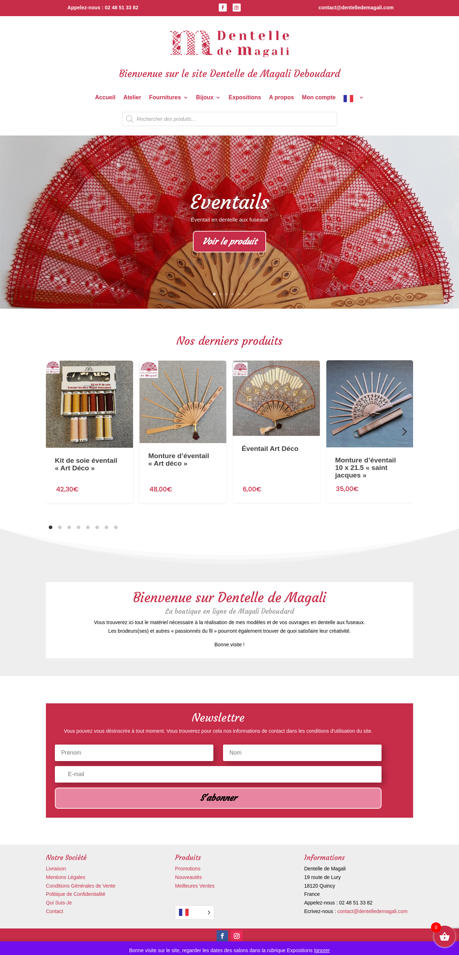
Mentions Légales (65, 877)
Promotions (187, 868)
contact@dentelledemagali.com (372, 911)
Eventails (229, 203)
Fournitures (165, 97)
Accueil (105, 97)
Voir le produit (229, 243)
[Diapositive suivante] (404, 431)
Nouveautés (188, 877)
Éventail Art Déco (270, 423)
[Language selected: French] (194, 913)
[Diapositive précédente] (54, 431)
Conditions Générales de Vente (80, 886)
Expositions (244, 97)
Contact (54, 911)
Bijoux (205, 97)
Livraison (56, 868)
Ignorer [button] (322, 950)
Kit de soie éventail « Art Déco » (86, 449)
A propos (281, 97)
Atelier (132, 97)
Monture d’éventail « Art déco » (178, 440)
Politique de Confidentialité (75, 894)
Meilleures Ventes (195, 886)
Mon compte (319, 97)
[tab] (50, 527)
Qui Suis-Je (59, 903)
